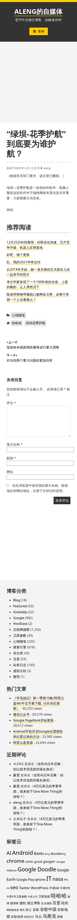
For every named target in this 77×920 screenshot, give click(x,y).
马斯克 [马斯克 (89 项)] (49, 916)
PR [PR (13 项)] (8, 888)
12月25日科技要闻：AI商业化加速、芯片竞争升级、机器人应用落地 (38, 245)
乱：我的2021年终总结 (23, 262)
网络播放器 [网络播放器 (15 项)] (13, 909)
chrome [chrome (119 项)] (15, 860)
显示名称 (14, 444)
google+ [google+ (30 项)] (49, 861)
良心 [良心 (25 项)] (28, 910)
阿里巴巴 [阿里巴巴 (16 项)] (29, 917)
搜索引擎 (19, 647)
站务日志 (19, 665)
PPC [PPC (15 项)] (66, 879)
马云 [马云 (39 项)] (38, 916)
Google (18, 618)
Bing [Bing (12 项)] (47, 854)
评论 (11, 403)
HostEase (20, 623)
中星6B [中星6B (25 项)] (54, 888)
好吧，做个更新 (18, 254)
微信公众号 (21, 714)
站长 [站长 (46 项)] (65, 902)
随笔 (16, 676)
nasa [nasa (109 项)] (57, 879)
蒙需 (16, 775)
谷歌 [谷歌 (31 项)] (36, 909)
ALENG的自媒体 (38, 11)
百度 (16, 659)
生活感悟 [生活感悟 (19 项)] (46, 903)
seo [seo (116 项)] (14, 887)
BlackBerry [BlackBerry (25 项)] (58, 854)
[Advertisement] (38, 82)
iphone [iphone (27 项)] (40, 879)
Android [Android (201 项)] (22, 852)
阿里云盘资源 (23, 742)
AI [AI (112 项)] (9, 853)
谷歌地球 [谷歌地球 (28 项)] (17, 916)
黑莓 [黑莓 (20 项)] (60, 917)
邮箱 (11, 458)
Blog (16, 600)
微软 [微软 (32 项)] (23, 903)
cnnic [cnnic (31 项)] (29, 861)
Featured (20, 606)
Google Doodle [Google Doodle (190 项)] (37, 869)
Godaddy (20, 612)
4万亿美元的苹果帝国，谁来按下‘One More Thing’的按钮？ (37, 791)
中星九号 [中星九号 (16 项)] (33, 896)
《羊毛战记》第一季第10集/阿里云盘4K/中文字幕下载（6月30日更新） (38, 703)
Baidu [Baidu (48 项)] (39, 853)
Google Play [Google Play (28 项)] (25, 879)
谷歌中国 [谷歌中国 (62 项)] (48, 909)
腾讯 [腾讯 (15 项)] (22, 909)
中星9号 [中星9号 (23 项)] (65, 888)
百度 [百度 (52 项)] (56, 902)
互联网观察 (21, 629)
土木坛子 (19, 819)
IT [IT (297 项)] (49, 878)
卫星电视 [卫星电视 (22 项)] (44, 896)
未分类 (18, 653)
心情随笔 (18, 315)
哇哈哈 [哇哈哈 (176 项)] (59, 895)
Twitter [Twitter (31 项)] (24, 888)
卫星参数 (19, 635)
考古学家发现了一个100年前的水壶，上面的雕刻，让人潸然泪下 (37, 284)
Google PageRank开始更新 (33, 720)
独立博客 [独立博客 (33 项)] (33, 903)
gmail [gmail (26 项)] (38, 861)
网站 (10, 472)
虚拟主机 (19, 671)
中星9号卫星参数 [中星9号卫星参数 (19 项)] (17, 896)
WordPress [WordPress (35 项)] (39, 887)
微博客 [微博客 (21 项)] (14, 903)
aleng (47, 168)
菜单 (38, 31)
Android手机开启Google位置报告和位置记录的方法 (38, 734)
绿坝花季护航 (35, 323)
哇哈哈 (17, 323)
